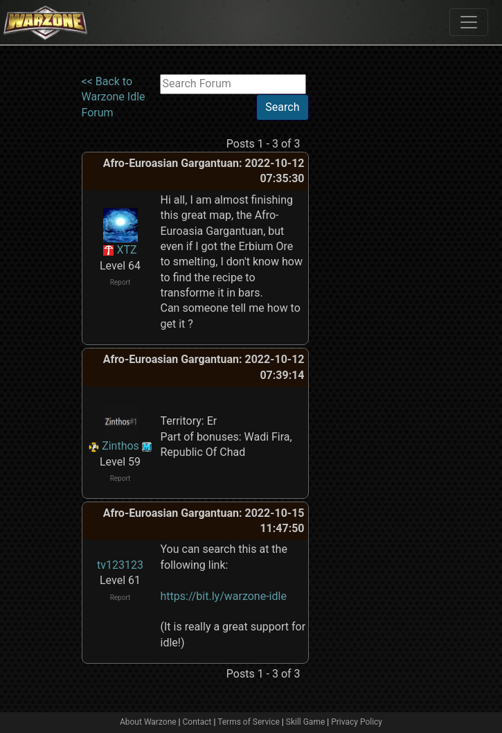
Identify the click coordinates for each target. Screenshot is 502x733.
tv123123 (120, 565)
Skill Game (305, 722)
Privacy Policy (356, 722)
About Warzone (148, 722)
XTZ (126, 249)
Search (282, 107)
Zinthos (120, 445)
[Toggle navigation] (468, 22)
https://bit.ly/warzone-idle (224, 596)
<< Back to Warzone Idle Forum (113, 97)
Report (120, 282)
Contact (197, 722)
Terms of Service (248, 722)
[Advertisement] (365, 282)
